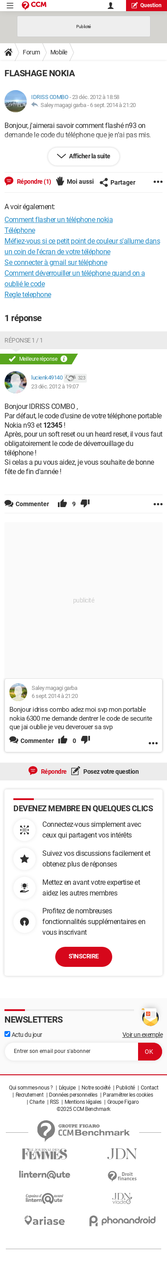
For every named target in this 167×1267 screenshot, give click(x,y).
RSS (54, 1102)
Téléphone (19, 230)
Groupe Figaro (123, 1102)
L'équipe (67, 1088)
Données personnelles (73, 1095)
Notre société (95, 1088)
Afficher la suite (89, 156)
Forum (31, 52)
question (146, 5)
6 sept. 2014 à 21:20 (113, 105)
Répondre (53, 771)
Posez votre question (110, 771)
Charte (36, 1102)
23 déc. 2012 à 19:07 (54, 386)
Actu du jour (23, 1034)
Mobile (58, 52)
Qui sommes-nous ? (31, 1088)
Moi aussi (80, 181)
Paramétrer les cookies (128, 1095)
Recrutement (30, 1095)
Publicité (125, 1088)
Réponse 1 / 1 (23, 340)
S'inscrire (84, 956)
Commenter (37, 740)
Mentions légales (83, 1102)
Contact (150, 1088)
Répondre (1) (33, 181)
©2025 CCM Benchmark (83, 1109)
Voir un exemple (142, 1034)
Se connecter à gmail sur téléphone (55, 262)
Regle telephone (27, 294)
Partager (117, 182)
